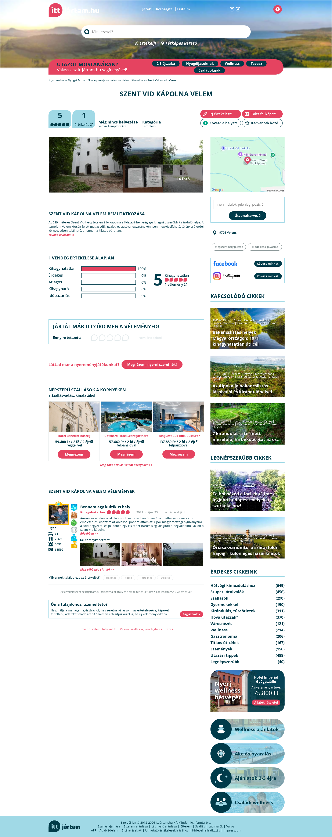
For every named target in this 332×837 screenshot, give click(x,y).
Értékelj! (148, 43)
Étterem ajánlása (136, 826)
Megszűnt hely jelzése (229, 247)
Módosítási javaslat (265, 247)
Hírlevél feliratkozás (206, 830)
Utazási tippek (224, 655)
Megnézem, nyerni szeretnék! (152, 364)
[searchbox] (166, 31)
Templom (149, 126)
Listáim (183, 9)
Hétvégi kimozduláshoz (259, 320)
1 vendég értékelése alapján (81, 258)
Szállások (219, 598)
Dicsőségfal (164, 9)
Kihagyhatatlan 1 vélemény (177, 280)
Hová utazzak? (224, 617)
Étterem (186, 826)
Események (270, 484)
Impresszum (232, 830)
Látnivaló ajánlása (164, 826)
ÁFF (93, 830)
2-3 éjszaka (166, 63)
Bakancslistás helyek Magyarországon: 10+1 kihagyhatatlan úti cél (236, 338)
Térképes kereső (181, 43)
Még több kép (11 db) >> (97, 569)
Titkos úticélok (224, 642)
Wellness (232, 63)
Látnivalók (216, 826)
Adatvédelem (109, 830)
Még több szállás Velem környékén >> (126, 465)
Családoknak (209, 70)
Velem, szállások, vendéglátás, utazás (146, 629)
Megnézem (74, 454)
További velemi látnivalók (98, 629)
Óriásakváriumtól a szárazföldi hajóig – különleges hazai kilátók (246, 550)
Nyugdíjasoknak (200, 63)
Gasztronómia (251, 484)
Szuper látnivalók (223, 323)
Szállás (200, 826)
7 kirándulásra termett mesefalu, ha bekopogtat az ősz (246, 436)
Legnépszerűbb (222, 487)
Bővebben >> (89, 533)
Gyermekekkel (224, 604)
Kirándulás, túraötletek (251, 323)
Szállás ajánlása (109, 826)
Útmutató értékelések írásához (166, 830)
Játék (146, 9)
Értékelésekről (132, 830)
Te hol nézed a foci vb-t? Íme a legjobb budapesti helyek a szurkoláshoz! (244, 500)
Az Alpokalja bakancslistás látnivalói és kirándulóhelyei (242, 389)
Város (230, 826)
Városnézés (221, 623)
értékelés (83, 119)
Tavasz (256, 63)
